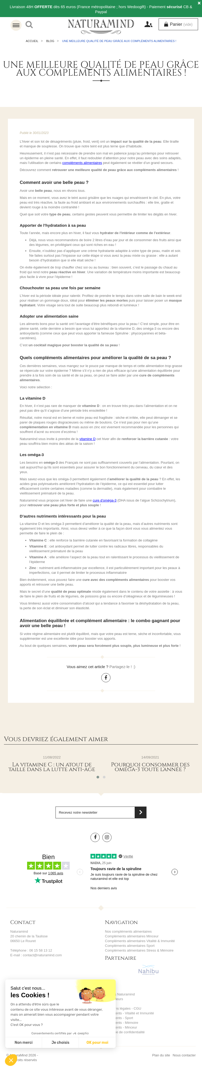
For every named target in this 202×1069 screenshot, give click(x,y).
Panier (181, 24)
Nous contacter (184, 1055)
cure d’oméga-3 (105, 500)
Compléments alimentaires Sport (130, 946)
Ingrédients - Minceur (121, 1027)
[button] (11, 1060)
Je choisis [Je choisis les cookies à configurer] (60, 1042)
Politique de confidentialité (125, 1032)
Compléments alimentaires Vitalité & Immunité (140, 941)
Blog (50, 41)
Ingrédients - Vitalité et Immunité (129, 1013)
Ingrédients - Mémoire (121, 1023)
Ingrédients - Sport (119, 1018)
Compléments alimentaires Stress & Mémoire (139, 950)
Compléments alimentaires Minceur (132, 936)
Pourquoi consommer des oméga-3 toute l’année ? (150, 767)
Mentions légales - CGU (123, 1008)
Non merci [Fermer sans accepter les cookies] (23, 1042)
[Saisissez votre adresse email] (101, 812)
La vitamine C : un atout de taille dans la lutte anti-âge (51, 767)
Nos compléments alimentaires (128, 931)
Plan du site (161, 1055)
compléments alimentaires (82, 163)
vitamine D (87, 439)
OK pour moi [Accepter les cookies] (97, 1042)
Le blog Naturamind (120, 994)
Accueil (32, 41)
